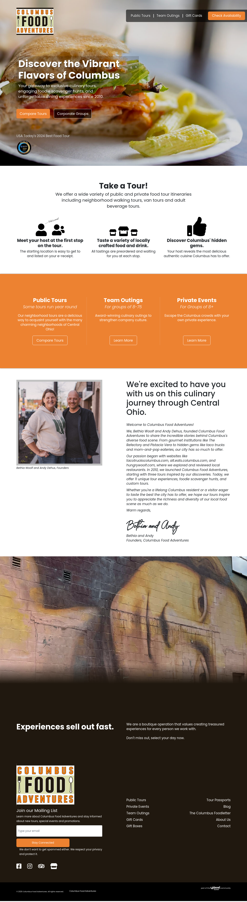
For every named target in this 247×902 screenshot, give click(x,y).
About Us (223, 820)
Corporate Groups (73, 113)
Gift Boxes (134, 826)
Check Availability (226, 15)
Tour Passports (218, 800)
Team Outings (168, 15)
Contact (224, 826)
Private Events (137, 807)
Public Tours (141, 15)
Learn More (123, 340)
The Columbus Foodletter (210, 813)
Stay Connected (43, 843)
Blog (227, 807)
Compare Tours (33, 113)
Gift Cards (194, 15)
